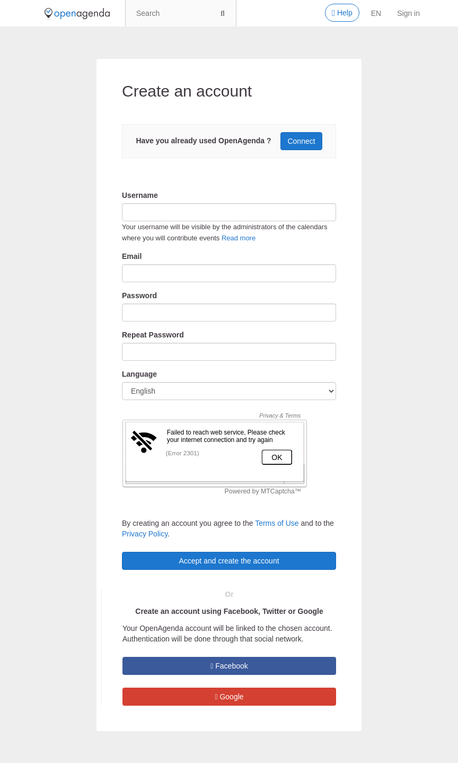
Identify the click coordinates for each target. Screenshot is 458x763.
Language (139, 374)
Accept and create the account (229, 561)
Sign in (408, 13)
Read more (239, 238)
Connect (301, 141)
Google (229, 696)
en (376, 13)
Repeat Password (153, 335)
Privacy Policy (145, 534)
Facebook (229, 666)
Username (140, 195)
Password (139, 295)
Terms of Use (276, 523)
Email (132, 256)
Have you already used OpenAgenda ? (203, 140)
